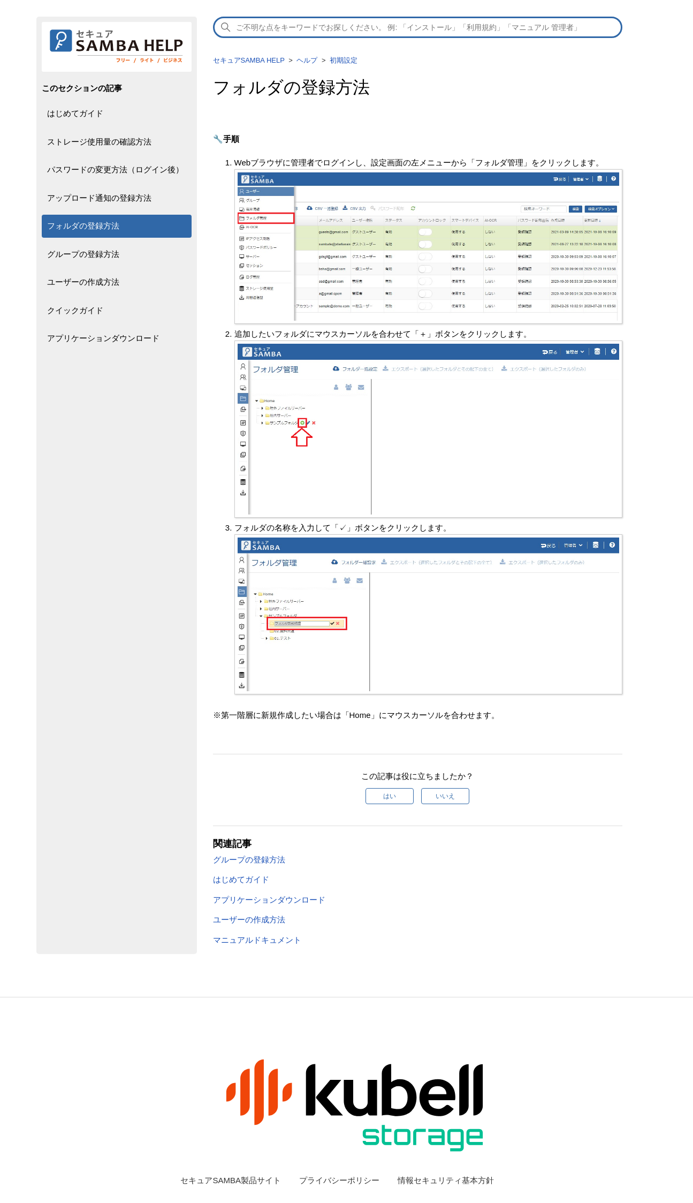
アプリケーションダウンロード (103, 338)
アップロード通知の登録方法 (99, 197)
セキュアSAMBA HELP (249, 60)
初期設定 (343, 60)
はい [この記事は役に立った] (389, 796)
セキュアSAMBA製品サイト (230, 1180)
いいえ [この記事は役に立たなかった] (445, 796)
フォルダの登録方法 (83, 225)
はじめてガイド (75, 113)
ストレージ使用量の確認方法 (99, 141)
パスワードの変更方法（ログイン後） (115, 169)
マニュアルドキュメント (257, 939)
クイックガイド (75, 310)
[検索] (418, 27)
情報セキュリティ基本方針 (446, 1180)
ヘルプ (306, 60)
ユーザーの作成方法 (83, 281)
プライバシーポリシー (339, 1180)
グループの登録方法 (83, 254)
